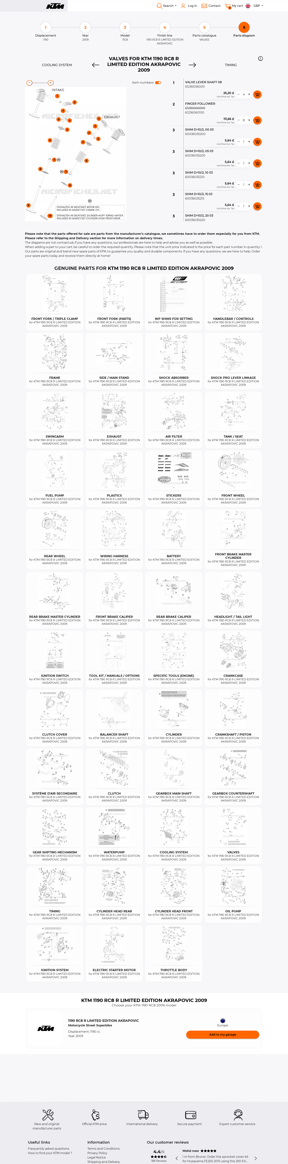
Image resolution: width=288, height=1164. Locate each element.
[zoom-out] (29, 83)
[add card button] (257, 94)
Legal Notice (96, 1157)
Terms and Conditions (103, 1148)
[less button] (238, 94)
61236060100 (194, 112)
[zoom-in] (51, 83)
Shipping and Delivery (103, 1162)
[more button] (249, 94)
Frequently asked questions (48, 1148)
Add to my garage (222, 1034)
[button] (260, 58)
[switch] (158, 82)
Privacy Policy (97, 1153)
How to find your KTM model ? (50, 1153)
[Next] (192, 65)
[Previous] (95, 65)
